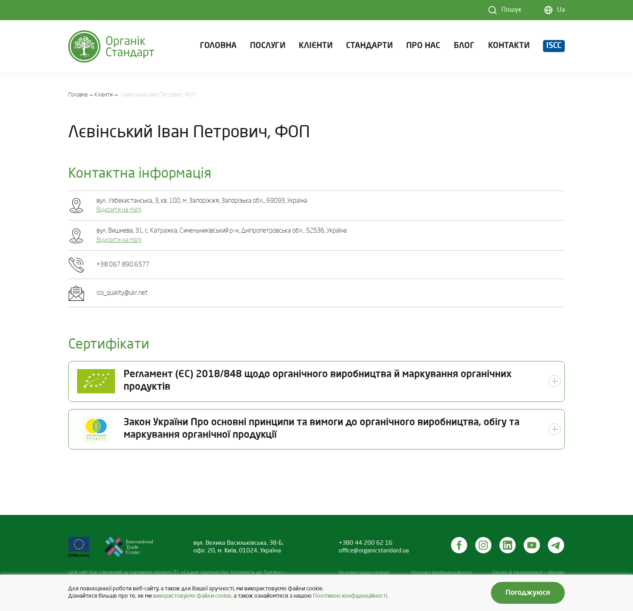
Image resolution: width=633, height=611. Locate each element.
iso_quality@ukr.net (121, 293)
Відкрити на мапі (118, 210)
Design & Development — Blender (529, 573)
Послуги (267, 46)
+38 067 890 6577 (123, 265)
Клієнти (316, 46)
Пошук (511, 10)
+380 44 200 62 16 (365, 543)
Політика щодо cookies (364, 573)
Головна (218, 46)
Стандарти (369, 46)
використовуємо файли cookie (192, 596)
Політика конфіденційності (441, 573)
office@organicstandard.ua (374, 551)
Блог (464, 46)
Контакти (509, 46)
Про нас (423, 46)
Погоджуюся (527, 592)
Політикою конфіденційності (350, 596)
